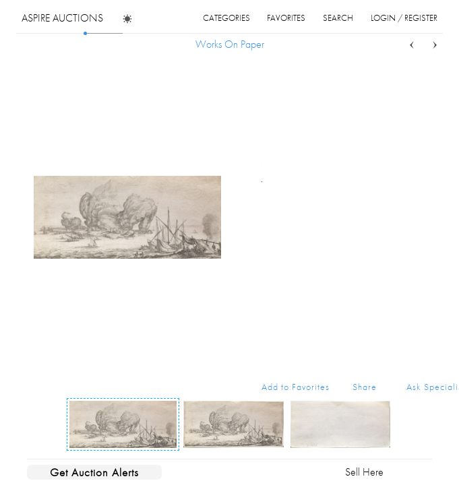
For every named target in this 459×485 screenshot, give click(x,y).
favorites (286, 18)
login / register (404, 18)
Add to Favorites (296, 387)
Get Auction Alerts (94, 472)
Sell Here (364, 472)
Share (365, 387)
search (338, 18)
